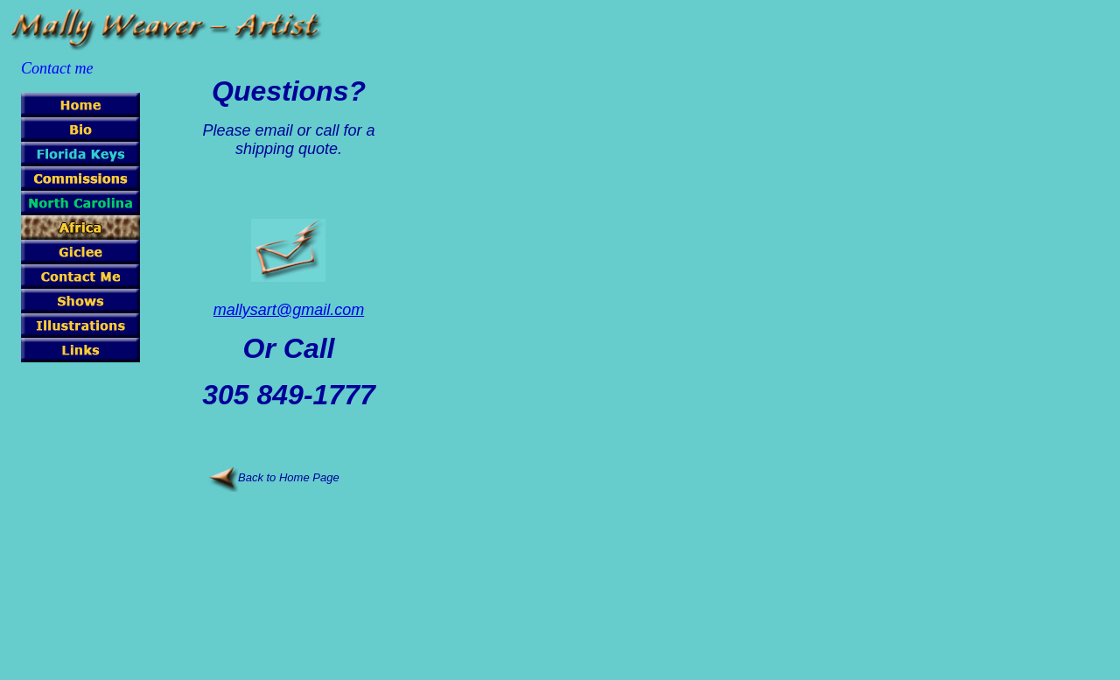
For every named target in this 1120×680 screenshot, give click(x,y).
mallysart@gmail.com (289, 310)
